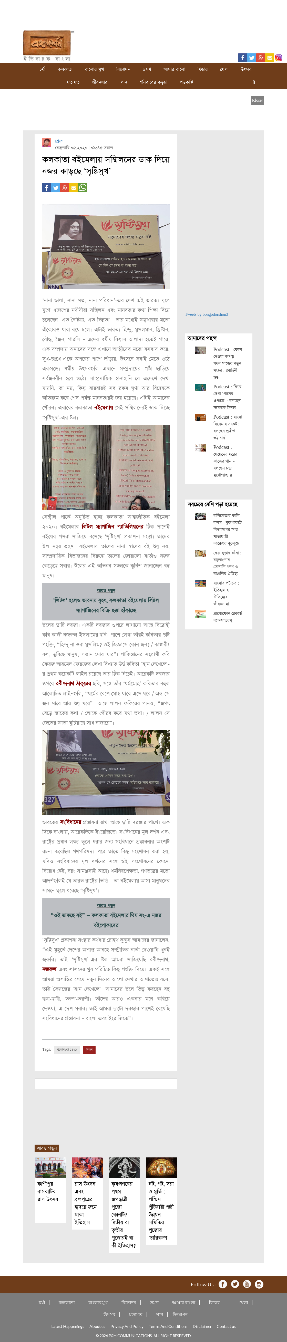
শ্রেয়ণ (59, 141)
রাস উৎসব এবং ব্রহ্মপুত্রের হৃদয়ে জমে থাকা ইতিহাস (86, 1202)
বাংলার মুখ (94, 69)
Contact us (226, 1324)
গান (124, 82)
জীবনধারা (100, 82)
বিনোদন (123, 69)
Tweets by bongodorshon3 (206, 314)
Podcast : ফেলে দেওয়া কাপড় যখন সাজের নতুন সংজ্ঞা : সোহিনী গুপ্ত (227, 363)
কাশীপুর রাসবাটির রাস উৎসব (47, 1190)
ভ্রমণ (147, 69)
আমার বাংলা (174, 69)
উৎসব (246, 69)
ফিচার (203, 69)
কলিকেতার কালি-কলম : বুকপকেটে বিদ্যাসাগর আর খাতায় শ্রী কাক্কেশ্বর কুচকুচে (227, 530)
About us (97, 1324)
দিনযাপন (180, 1313)
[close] (257, 100)
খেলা (224, 69)
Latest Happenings (67, 1324)
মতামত (73, 82)
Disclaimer (202, 1324)
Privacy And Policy (127, 1324)
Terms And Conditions (168, 1324)
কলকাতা (65, 69)
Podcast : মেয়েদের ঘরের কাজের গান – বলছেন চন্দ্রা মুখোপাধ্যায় (225, 461)
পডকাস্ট (186, 82)
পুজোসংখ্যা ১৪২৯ (67, 1048)
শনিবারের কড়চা (153, 82)
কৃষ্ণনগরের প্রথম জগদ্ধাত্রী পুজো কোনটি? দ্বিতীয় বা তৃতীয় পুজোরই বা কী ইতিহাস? (123, 1213)
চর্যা (42, 69)
